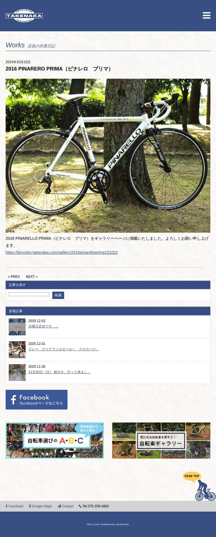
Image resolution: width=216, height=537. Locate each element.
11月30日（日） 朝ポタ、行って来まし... (59, 372)
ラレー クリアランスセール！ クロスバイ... (63, 349)
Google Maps (40, 506)
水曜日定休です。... (43, 326)
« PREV (14, 277)
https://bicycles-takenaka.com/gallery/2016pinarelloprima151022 (62, 252)
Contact (66, 506)
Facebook (14, 506)
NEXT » (32, 277)
